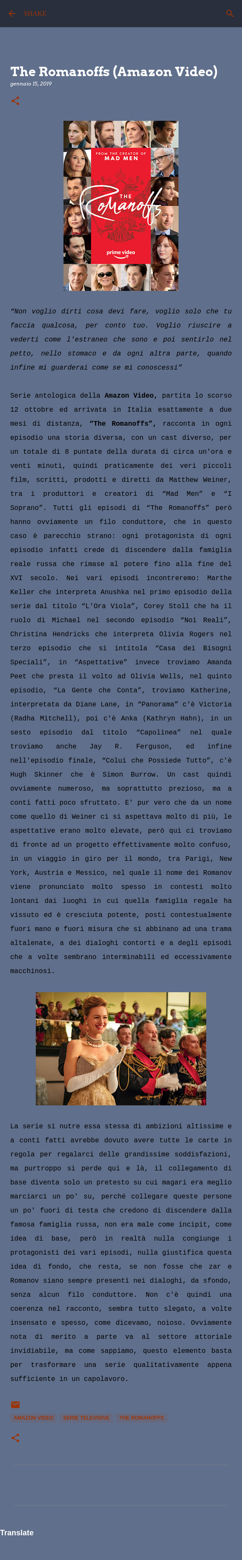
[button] (15, 101)
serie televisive (86, 1418)
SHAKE (35, 13)
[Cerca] (230, 13)
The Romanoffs (141, 1418)
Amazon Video (33, 1418)
